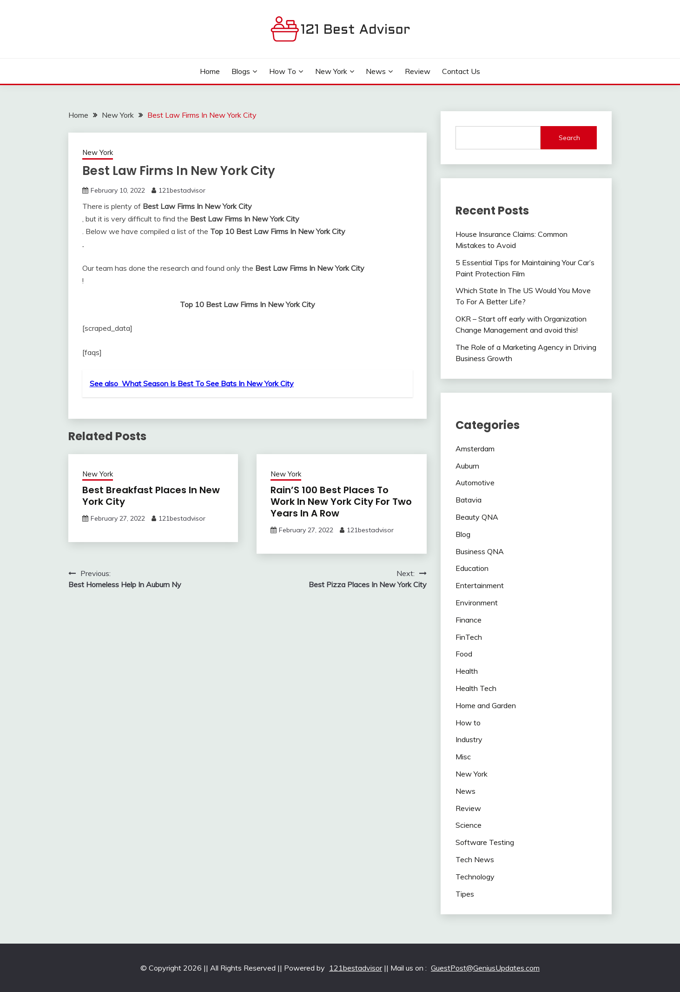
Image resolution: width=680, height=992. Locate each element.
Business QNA (480, 551)
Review (417, 71)
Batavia (469, 499)
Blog (463, 534)
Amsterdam (475, 448)
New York (331, 71)
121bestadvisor (181, 190)
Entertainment (480, 585)
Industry (469, 739)
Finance (469, 619)
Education (472, 568)
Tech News (475, 859)
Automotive (475, 482)
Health (467, 671)
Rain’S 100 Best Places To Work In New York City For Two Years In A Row (341, 501)
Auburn (467, 465)
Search (569, 138)
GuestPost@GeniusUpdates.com (485, 967)
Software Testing (485, 842)
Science (469, 825)
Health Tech (476, 688)
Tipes (465, 893)
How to (282, 71)
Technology (475, 876)
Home (210, 71)
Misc (463, 756)
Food (464, 653)
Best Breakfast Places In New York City (151, 495)
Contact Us (461, 71)
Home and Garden (486, 705)
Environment (477, 602)
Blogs (240, 71)
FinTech (469, 637)
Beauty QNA (477, 517)
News (376, 71)
